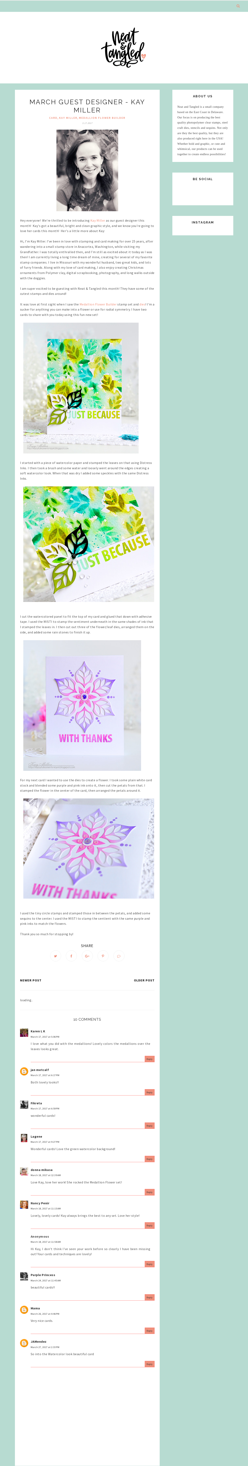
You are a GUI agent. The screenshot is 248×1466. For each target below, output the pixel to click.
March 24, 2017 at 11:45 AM (46, 1280)
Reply (150, 1059)
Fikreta (36, 1103)
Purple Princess (43, 1275)
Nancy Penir (40, 1203)
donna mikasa (42, 1170)
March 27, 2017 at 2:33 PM (45, 1347)
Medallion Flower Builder (102, 118)
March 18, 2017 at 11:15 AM (46, 1208)
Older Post (144, 980)
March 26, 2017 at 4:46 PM (45, 1313)
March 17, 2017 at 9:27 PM (45, 1141)
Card (53, 118)
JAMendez (39, 1341)
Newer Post (31, 980)
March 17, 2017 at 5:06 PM (45, 1036)
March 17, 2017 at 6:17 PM (45, 1075)
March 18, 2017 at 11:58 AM (46, 1241)
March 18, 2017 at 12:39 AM (46, 1175)
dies (142, 304)
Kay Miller (68, 118)
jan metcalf (40, 1070)
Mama (35, 1308)
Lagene (36, 1136)
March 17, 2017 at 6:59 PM (45, 1108)
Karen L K (38, 1031)
